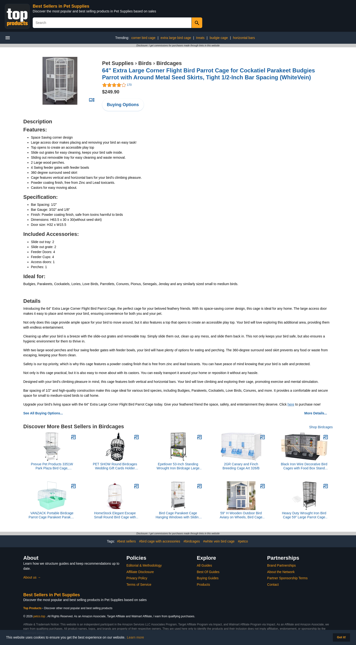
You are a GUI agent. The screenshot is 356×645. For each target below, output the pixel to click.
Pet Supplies (118, 63)
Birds (145, 63)
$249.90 (110, 91)
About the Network (281, 572)
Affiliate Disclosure (140, 572)
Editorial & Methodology (144, 565)
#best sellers (126, 541)
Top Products (33, 608)
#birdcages (191, 541)
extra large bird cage (176, 38)
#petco (243, 541)
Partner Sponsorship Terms (287, 578)
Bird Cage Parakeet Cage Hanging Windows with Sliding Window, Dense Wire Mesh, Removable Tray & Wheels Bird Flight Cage (178, 515)
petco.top (39, 616)
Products (203, 584)
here (290, 404)
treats (200, 38)
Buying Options (123, 104)
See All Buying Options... (43, 413)
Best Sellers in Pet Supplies (61, 6)
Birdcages (169, 63)
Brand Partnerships (281, 565)
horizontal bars (244, 38)
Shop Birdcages (321, 427)
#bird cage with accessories (159, 541)
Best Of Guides (208, 572)
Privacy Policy (137, 578)
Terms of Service (139, 584)
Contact (273, 584)
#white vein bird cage (219, 541)
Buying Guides (207, 578)
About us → (32, 577)
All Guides (204, 565)
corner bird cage (143, 38)
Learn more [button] (135, 637)
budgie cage (219, 38)
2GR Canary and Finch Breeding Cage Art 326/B (241, 466)
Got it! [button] (341, 637)
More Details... (315, 413)
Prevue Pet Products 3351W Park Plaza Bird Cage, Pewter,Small (52, 466)
